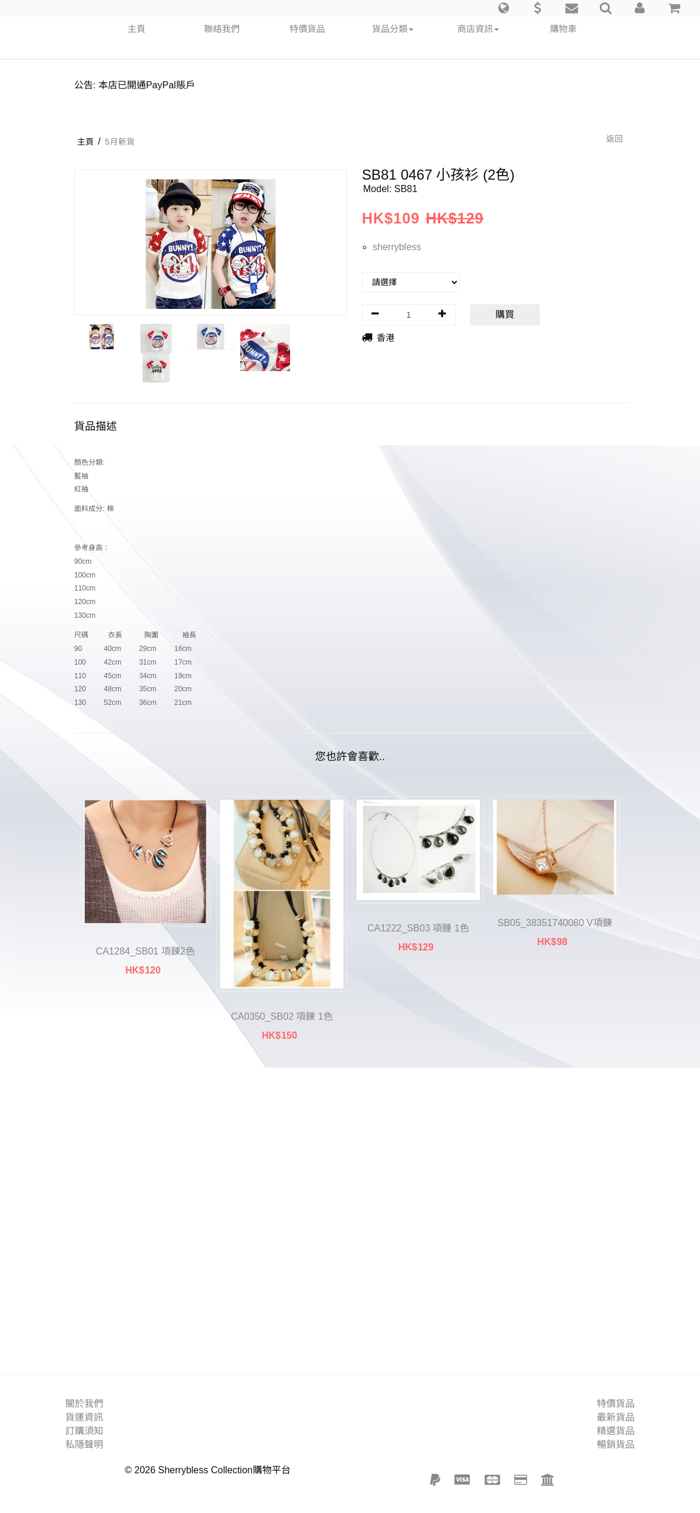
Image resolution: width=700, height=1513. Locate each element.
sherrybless (397, 247)
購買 (504, 314)
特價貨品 (307, 29)
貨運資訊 (84, 1417)
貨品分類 (392, 29)
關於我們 (84, 1404)
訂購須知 (84, 1431)
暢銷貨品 (616, 1444)
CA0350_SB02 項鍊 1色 (282, 1016)
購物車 (563, 29)
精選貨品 (616, 1431)
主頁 (136, 29)
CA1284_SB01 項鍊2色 (145, 951)
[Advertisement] (350, 1214)
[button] (503, 8)
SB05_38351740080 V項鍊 (554, 923)
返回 (614, 138)
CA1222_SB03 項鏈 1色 (418, 928)
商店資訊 (478, 29)
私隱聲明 (84, 1444)
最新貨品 (616, 1417)
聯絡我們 (222, 29)
